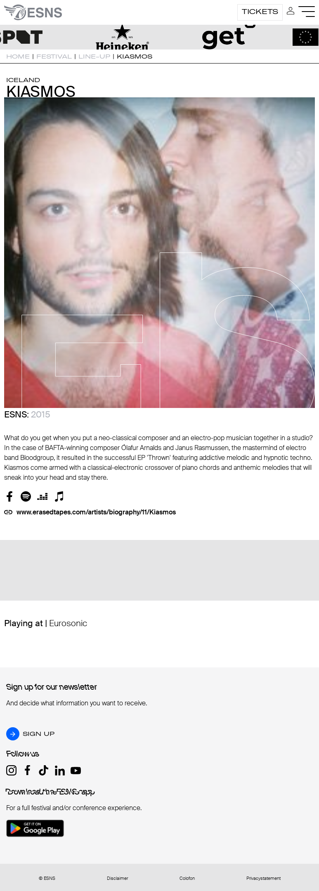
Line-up (94, 56)
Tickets (260, 11)
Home (18, 56)
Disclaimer (117, 878)
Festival (54, 56)
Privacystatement (263, 878)
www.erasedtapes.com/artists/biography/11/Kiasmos (96, 512)
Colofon (187, 878)
